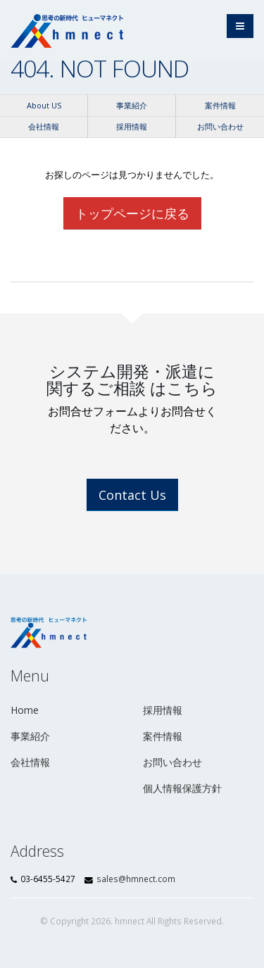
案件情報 (220, 105)
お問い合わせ (220, 126)
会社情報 (43, 126)
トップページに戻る (132, 213)
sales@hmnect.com (135, 878)
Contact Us (132, 494)
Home (25, 710)
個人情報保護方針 (182, 788)
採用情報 (131, 126)
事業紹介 (131, 105)
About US (44, 105)
